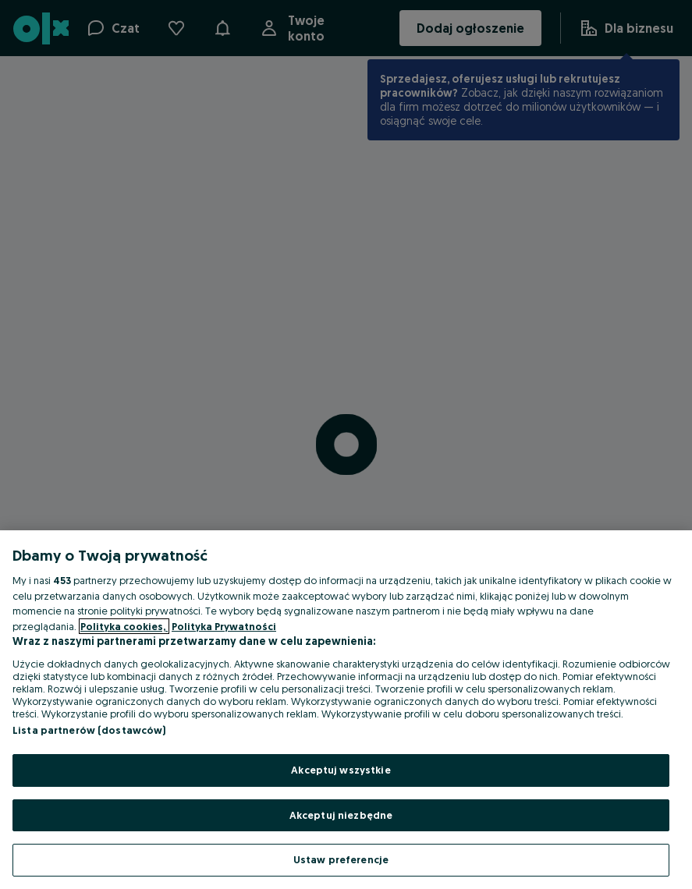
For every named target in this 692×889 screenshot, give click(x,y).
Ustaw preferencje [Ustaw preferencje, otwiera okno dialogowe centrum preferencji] (341, 859)
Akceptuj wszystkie (340, 769)
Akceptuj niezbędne (340, 815)
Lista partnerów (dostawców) (89, 730)
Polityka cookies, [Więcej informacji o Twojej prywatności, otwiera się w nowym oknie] (124, 626)
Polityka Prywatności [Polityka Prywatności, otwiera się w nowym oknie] (224, 626)
